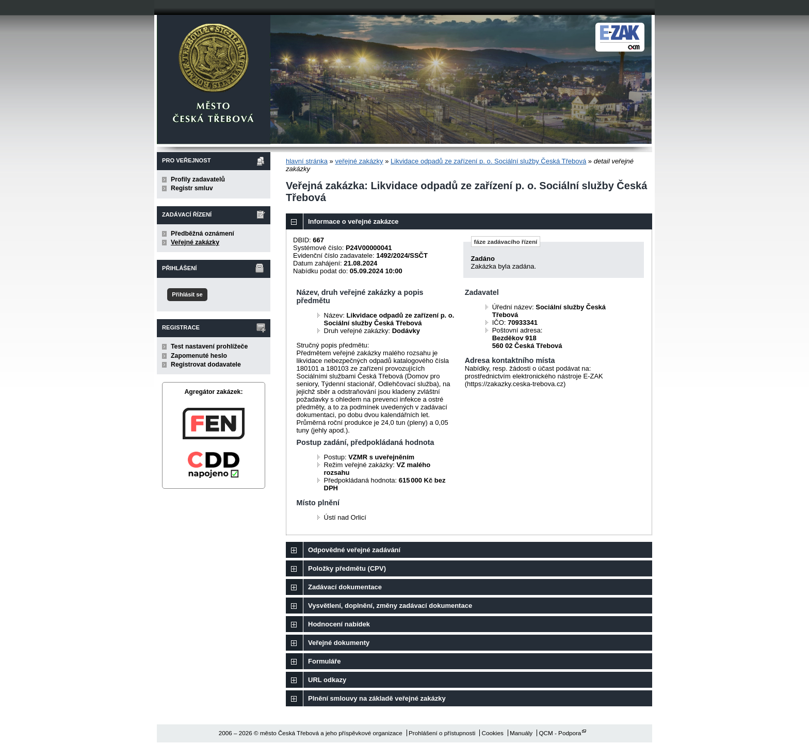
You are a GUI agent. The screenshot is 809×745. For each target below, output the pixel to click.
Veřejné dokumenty (338, 643)
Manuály (521, 733)
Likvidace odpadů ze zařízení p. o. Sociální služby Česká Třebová (488, 161)
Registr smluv (192, 188)
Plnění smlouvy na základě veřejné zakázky (377, 698)
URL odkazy (327, 680)
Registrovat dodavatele (206, 364)
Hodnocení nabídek (339, 624)
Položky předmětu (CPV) (347, 568)
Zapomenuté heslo (199, 355)
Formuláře (324, 661)
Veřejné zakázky (195, 242)
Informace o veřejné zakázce (353, 221)
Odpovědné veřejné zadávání (354, 550)
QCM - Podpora (560, 733)
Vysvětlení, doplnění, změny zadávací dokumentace (390, 605)
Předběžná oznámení (202, 233)
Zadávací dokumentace (345, 587)
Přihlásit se (187, 294)
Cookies (493, 733)
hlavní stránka (307, 161)
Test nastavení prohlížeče (209, 346)
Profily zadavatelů (198, 179)
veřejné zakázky (359, 161)
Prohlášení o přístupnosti (442, 733)
